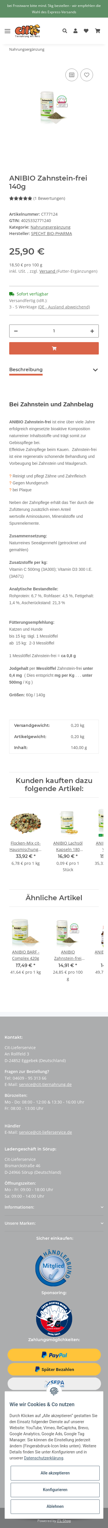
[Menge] (54, 331)
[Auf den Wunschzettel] (86, 75)
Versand (47, 271)
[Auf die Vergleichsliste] (71, 75)
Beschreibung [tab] (26, 369)
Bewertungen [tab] (68, 369)
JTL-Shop (64, 1520)
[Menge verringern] (16, 331)
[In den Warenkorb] (54, 348)
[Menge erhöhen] (92, 331)
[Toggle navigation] (7, 26)
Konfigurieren (55, 1489)
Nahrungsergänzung (51, 227)
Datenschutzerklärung (43, 1458)
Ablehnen (55, 1506)
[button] (66, 31)
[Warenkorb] (97, 31)
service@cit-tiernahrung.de (45, 1084)
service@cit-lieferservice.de (45, 1132)
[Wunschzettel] (86, 31)
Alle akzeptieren (55, 1473)
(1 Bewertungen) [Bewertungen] (37, 198)
